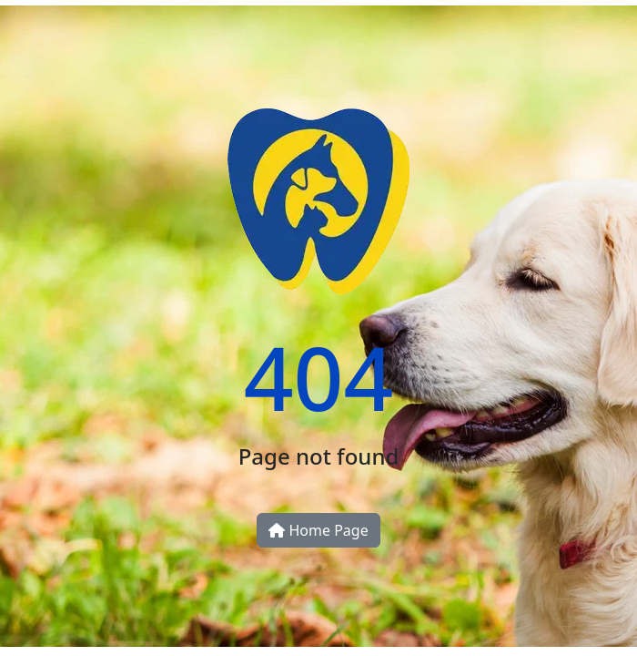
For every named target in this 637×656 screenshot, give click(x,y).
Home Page (318, 530)
